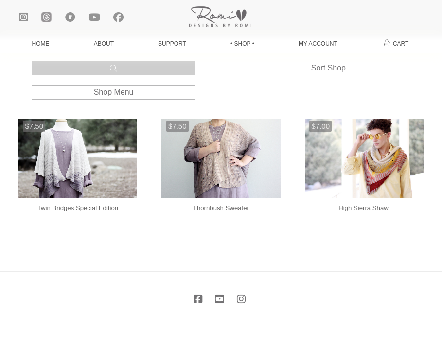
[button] (396, 44)
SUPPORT (172, 43)
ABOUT (104, 43)
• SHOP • (242, 43)
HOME (41, 43)
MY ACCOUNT (318, 43)
